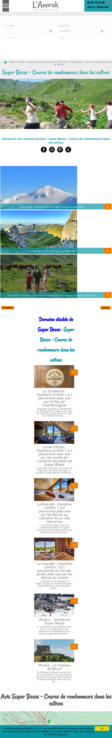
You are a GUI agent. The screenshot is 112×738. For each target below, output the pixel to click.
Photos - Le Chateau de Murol (54, 667)
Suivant (105, 307)
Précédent (8, 307)
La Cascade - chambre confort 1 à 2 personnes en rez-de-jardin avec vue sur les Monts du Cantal (54, 570)
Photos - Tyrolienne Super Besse (54, 621)
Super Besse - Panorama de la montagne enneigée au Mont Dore (52, 207)
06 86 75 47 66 (96, 2)
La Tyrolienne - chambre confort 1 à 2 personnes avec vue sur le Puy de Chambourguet (54, 398)
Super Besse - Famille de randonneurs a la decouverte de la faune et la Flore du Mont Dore (52, 295)
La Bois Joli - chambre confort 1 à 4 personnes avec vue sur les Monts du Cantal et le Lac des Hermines (54, 513)
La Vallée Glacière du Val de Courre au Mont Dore (52, 251)
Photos (12, 61)
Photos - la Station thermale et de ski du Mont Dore (43, 61)
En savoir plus (60, 734)
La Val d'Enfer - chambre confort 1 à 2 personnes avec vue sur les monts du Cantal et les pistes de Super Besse (54, 456)
